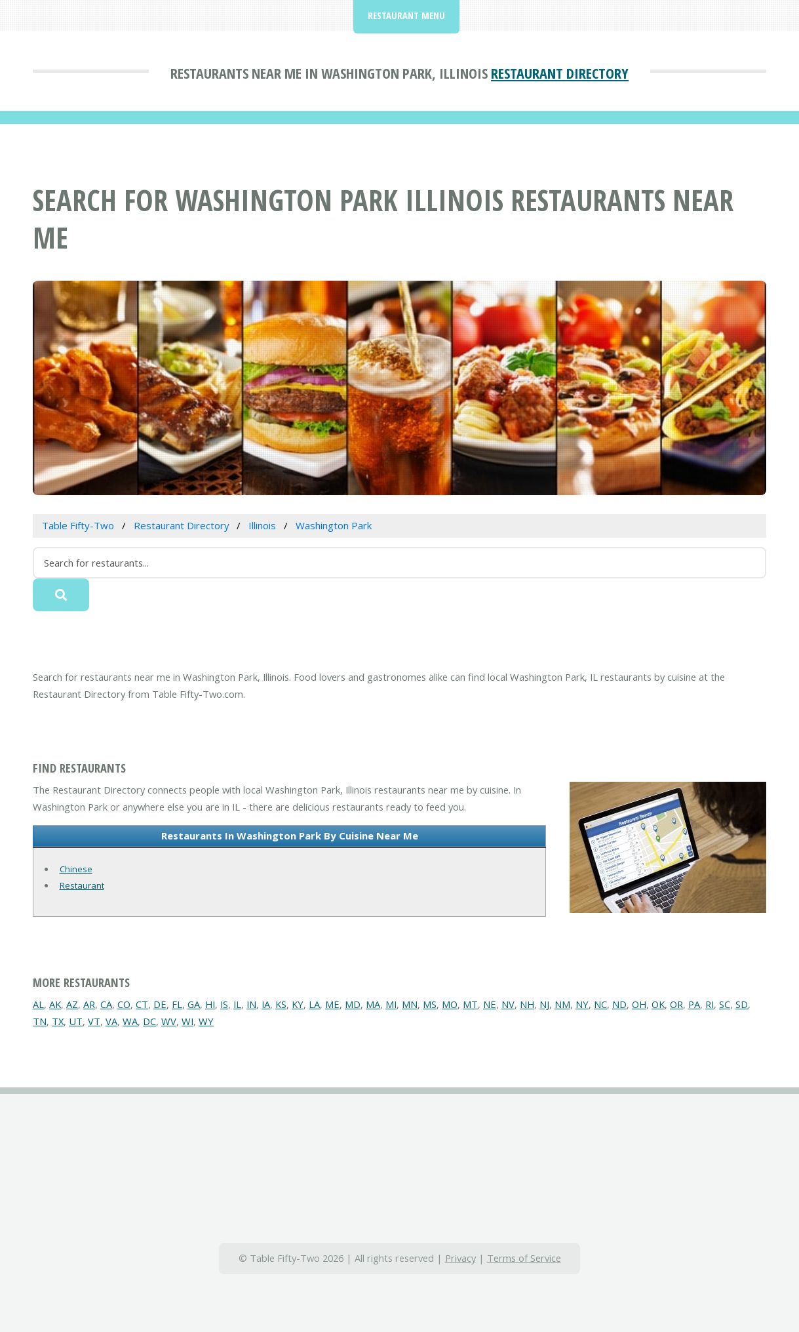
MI (391, 1004)
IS (224, 1004)
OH (639, 1004)
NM (562, 1004)
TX (58, 1021)
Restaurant (82, 885)
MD (353, 1004)
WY (206, 1021)
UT (76, 1021)
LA (314, 1004)
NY (582, 1004)
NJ (544, 1004)
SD (741, 1004)
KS (280, 1004)
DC (149, 1021)
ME (332, 1004)
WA (130, 1021)
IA (266, 1004)
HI (210, 1004)
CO (123, 1004)
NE (489, 1004)
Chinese (76, 869)
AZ (72, 1004)
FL (177, 1004)
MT (470, 1004)
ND (619, 1004)
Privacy (460, 1257)
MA (373, 1004)
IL (237, 1004)
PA (694, 1004)
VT (94, 1021)
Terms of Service (524, 1257)
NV (508, 1004)
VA (111, 1021)
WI (187, 1021)
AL (38, 1004)
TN (40, 1021)
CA (106, 1004)
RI (709, 1004)
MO (450, 1004)
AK (55, 1004)
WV (168, 1021)
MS (430, 1004)
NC (600, 1004)
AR (89, 1004)
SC (724, 1004)
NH (527, 1004)
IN (251, 1004)
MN (410, 1004)
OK (658, 1004)
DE (159, 1004)
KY (297, 1004)
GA (193, 1004)
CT (142, 1004)
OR (676, 1004)
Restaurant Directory (560, 73)
